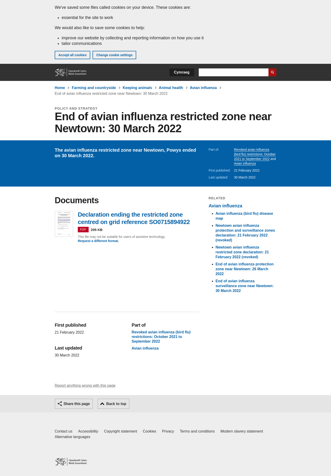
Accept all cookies (72, 55)
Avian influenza (203, 88)
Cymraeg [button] (182, 72)
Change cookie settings (114, 55)
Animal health (171, 88)
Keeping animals (137, 88)
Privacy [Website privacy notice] (168, 431)
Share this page (76, 404)
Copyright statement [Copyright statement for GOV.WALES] (120, 431)
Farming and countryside (94, 88)
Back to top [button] (116, 404)
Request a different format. (98, 241)
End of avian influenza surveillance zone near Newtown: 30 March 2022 (245, 286)
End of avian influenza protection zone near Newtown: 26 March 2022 (245, 269)
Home (60, 88)
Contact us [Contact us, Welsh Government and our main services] (63, 431)
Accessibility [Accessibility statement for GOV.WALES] (88, 431)
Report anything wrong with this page (85, 385)
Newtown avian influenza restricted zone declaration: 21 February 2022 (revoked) (242, 252)
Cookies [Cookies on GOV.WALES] (149, 431)
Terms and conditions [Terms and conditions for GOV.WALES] (197, 431)
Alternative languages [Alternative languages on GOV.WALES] (72, 437)
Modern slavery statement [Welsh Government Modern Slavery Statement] (241, 431)
